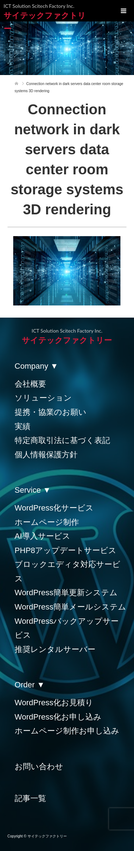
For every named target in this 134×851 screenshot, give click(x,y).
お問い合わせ (39, 766)
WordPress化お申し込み (58, 716)
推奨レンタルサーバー (55, 649)
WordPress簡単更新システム (66, 592)
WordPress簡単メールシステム (70, 606)
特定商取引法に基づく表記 (62, 440)
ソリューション (43, 397)
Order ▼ (30, 684)
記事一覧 (30, 798)
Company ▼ (36, 366)
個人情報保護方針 (46, 454)
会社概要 (30, 383)
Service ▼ (33, 490)
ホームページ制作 (47, 522)
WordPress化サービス (54, 507)
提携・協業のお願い (50, 412)
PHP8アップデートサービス (65, 550)
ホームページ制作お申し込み (67, 730)
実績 (22, 426)
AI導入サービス (42, 536)
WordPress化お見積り (54, 702)
